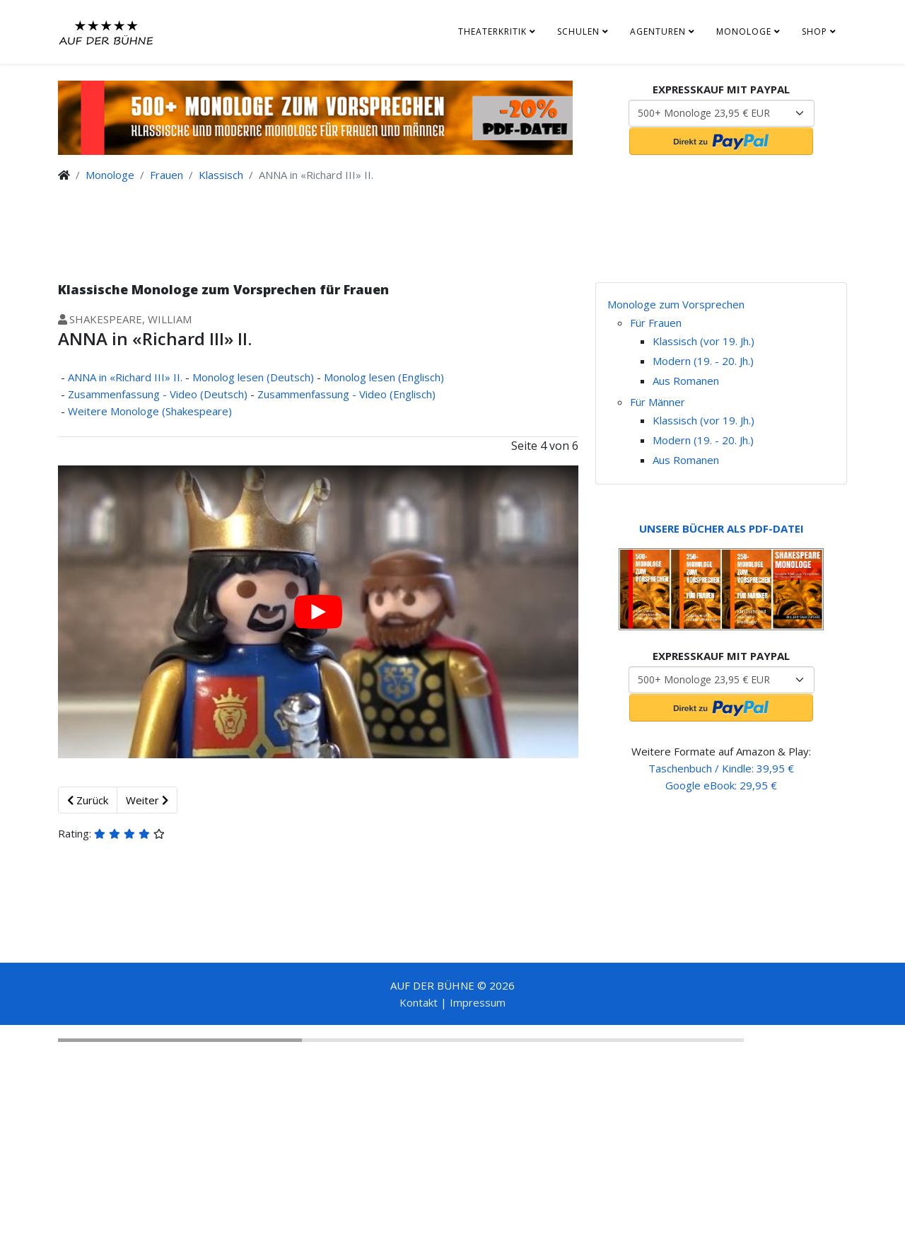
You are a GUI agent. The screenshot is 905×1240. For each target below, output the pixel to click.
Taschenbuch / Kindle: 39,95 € (721, 768)
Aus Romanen (686, 380)
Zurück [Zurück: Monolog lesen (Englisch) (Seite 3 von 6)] (87, 800)
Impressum (478, 1002)
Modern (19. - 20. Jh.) (703, 361)
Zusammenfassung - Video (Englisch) (346, 394)
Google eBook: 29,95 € (721, 785)
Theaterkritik (492, 31)
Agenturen (658, 31)
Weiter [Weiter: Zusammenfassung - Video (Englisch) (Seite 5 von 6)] (147, 800)
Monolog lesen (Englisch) (384, 377)
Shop (814, 31)
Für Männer (657, 402)
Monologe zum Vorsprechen (676, 304)
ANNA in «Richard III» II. (125, 377)
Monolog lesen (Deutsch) (253, 377)
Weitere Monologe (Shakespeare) (150, 411)
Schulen (578, 31)
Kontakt (418, 1002)
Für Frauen (656, 322)
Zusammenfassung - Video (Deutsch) (157, 394)
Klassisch (221, 175)
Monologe (743, 31)
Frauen (166, 175)
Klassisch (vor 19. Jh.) (703, 341)
